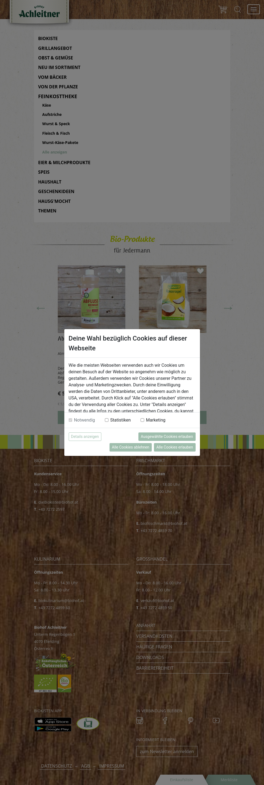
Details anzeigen (85, 436)
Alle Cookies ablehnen (130, 447)
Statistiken (120, 420)
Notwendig (84, 420)
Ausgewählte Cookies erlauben (167, 436)
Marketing (155, 420)
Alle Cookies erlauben (174, 447)
